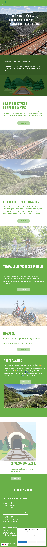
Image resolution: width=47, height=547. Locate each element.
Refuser (31, 542)
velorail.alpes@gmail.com (10, 521)
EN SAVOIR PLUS (25, 382)
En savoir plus (23, 123)
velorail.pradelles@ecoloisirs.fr (12, 536)
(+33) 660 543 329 (10, 505)
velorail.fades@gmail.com (10, 507)
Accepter (22, 542)
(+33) (7, 519)
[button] (44, 529)
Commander (16, 478)
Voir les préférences (41, 542)
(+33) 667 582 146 (10, 534)
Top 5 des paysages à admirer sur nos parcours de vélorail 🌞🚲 (23, 365)
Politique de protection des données (29, 544)
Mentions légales (38, 544)
